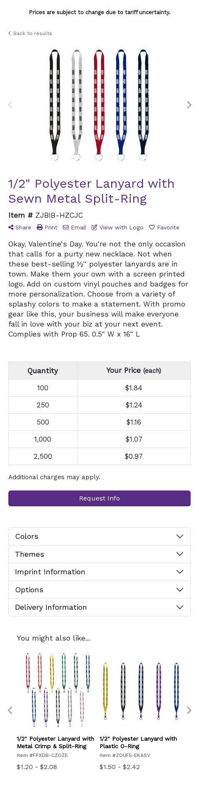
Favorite (164, 227)
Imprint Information (50, 571)
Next (188, 105)
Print (47, 227)
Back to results (30, 33)
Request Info (99, 498)
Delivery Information (51, 607)
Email (74, 227)
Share (19, 227)
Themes (29, 554)
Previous (10, 105)
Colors (26, 536)
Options (29, 589)
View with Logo (118, 227)
